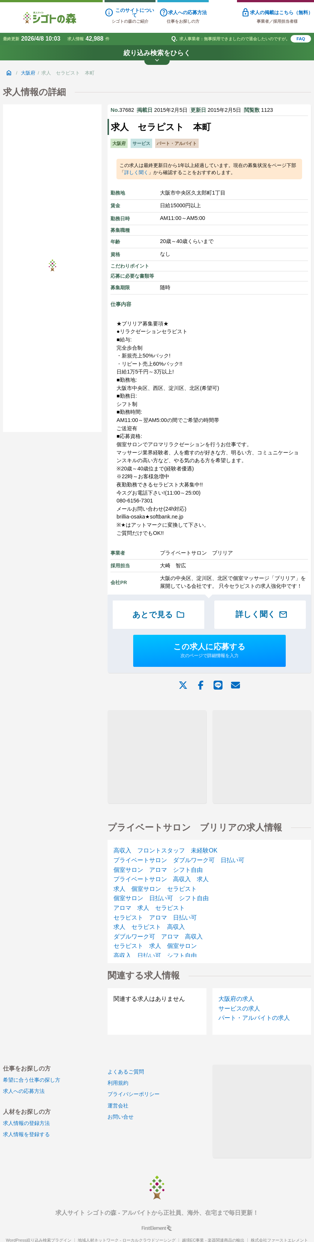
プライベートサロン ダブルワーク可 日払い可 (178, 860)
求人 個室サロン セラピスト (155, 889)
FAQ (301, 39)
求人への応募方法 (24, 1091)
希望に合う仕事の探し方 (31, 1080)
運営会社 (118, 1106)
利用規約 (118, 1083)
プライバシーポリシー (134, 1094)
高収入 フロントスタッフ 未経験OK (165, 850)
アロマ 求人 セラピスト (149, 908)
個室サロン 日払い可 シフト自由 (161, 898)
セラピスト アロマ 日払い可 (155, 917)
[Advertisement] (157, 756)
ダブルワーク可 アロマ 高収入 (158, 936)
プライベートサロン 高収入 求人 (161, 879)
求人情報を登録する (26, 1134)
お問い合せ (121, 1117)
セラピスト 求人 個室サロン (155, 946)
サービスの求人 (239, 1008)
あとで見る (158, 614)
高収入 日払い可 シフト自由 (155, 955)
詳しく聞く (136, 172)
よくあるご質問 (126, 1072)
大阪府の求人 (236, 999)
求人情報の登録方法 (26, 1123)
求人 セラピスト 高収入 (149, 927)
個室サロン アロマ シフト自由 (158, 870)
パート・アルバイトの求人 (254, 1018)
